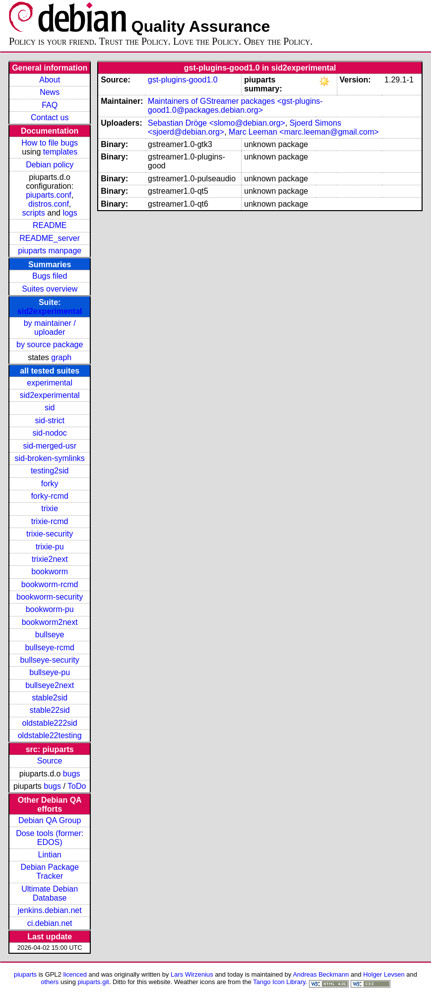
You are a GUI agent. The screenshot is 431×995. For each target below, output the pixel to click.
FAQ (50, 105)
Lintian (50, 854)
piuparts (25, 974)
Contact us (49, 117)
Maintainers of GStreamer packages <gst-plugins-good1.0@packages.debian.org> (235, 105)
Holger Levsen (384, 974)
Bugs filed (49, 276)
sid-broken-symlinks (49, 458)
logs (69, 213)
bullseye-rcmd (49, 647)
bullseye (49, 634)
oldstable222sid (49, 723)
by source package (49, 344)
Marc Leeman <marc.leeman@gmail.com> (304, 132)
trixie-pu (50, 546)
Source (49, 761)
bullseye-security (49, 660)
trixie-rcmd (49, 521)
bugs (71, 773)
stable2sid (49, 697)
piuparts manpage (49, 250)
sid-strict (49, 420)
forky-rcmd (49, 496)
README (49, 225)
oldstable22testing (50, 735)
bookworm (49, 571)
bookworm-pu (50, 609)
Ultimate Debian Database (49, 893)
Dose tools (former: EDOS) (49, 837)
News (50, 92)
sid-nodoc (49, 433)
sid (50, 407)
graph (61, 357)
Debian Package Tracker (49, 871)
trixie (49, 508)
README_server (49, 238)
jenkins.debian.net (50, 910)
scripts (33, 213)
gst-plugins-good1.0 (183, 80)
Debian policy (49, 164)
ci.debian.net (49, 923)
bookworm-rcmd (49, 584)
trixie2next (50, 559)
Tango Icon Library (279, 982)
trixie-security (49, 534)
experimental (49, 383)
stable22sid (50, 710)
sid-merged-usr (49, 446)
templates (60, 152)
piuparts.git (93, 982)
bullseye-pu (49, 672)
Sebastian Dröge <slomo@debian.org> (216, 123)
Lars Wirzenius (192, 974)
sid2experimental (49, 311)
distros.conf (48, 204)
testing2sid (50, 470)
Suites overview (49, 289)
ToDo (76, 786)
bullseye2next (49, 685)
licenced (75, 974)
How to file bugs (49, 143)
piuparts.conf (48, 195)
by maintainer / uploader (50, 327)
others (50, 982)
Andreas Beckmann (321, 974)
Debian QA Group (49, 820)
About (49, 80)
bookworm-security (49, 597)
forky (50, 483)
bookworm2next (50, 622)
